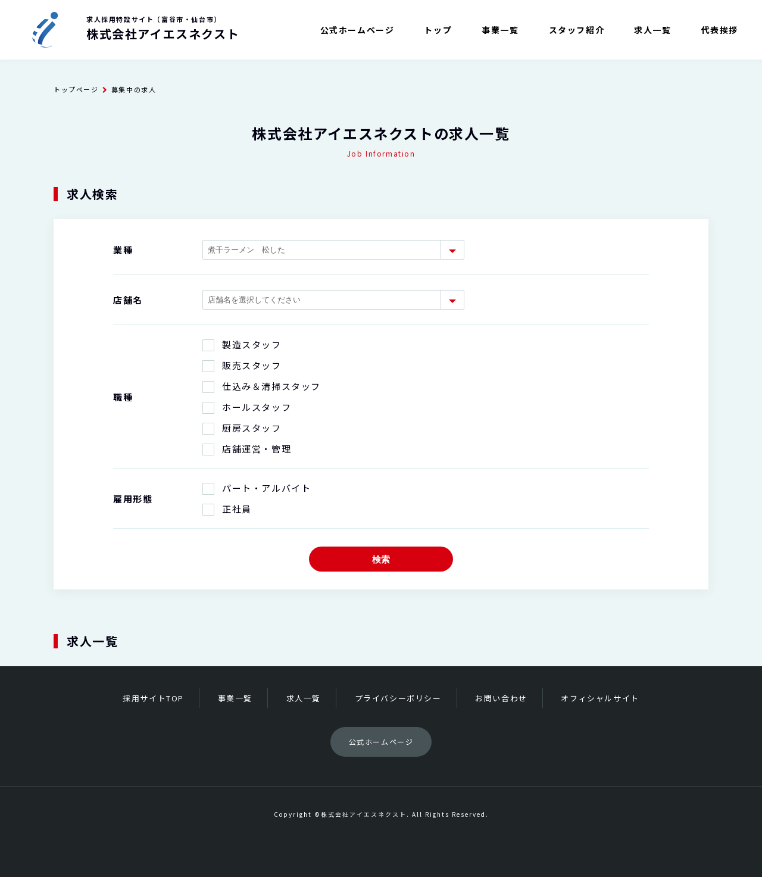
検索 (381, 559)
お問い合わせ (501, 698)
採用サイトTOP (153, 698)
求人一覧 (652, 30)
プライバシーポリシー (398, 698)
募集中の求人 (134, 89)
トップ (438, 30)
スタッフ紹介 (577, 30)
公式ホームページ (357, 30)
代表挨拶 (719, 30)
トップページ (76, 89)
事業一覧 (500, 30)
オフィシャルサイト (600, 698)
